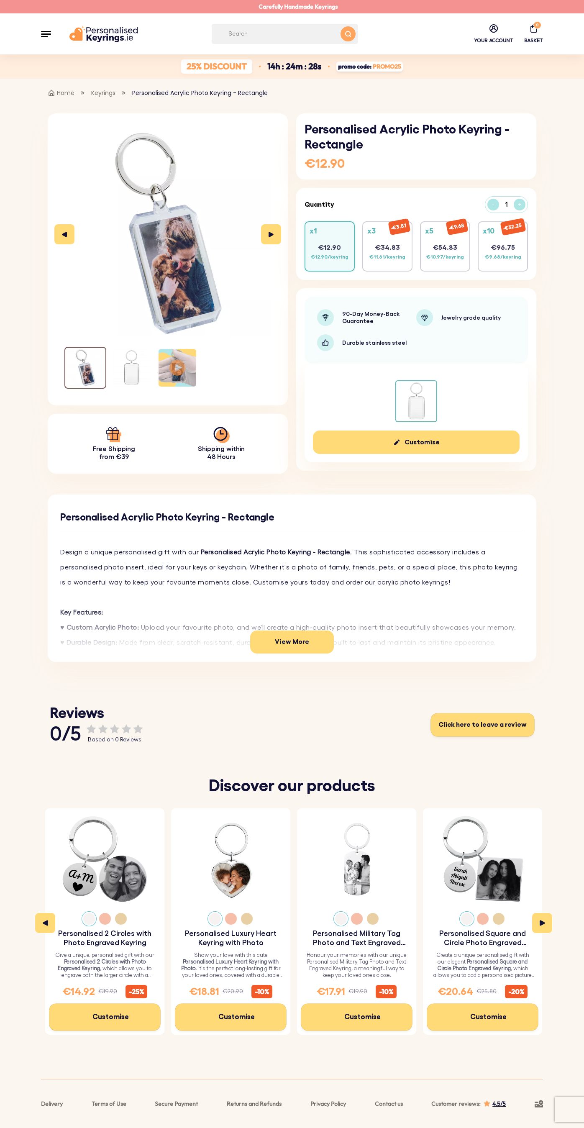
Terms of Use (109, 1103)
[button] (46, 34)
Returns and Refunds (254, 1103)
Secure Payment (176, 1103)
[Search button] (348, 33)
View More (292, 641)
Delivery (52, 1103)
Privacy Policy (328, 1103)
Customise (422, 442)
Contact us (389, 1103)
